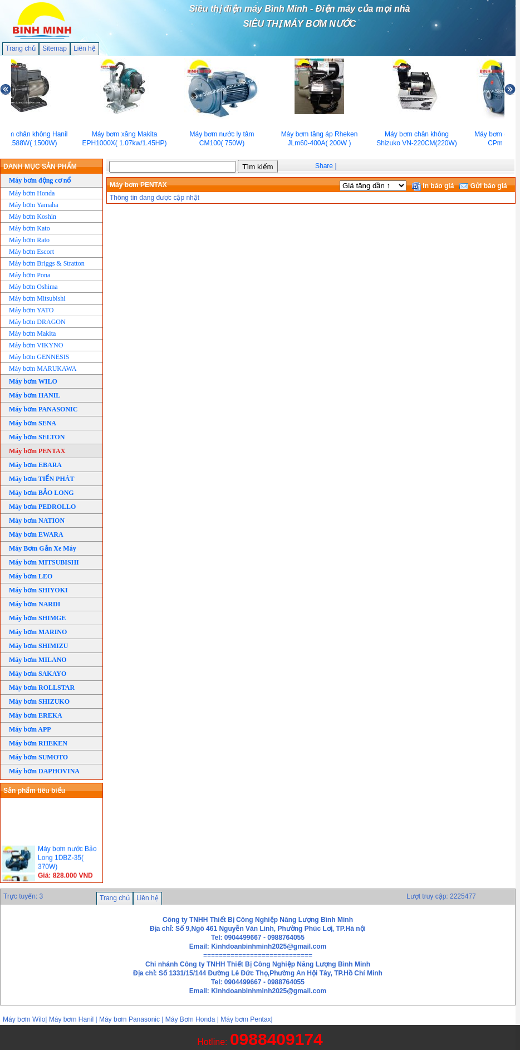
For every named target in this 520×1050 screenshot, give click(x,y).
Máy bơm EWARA (36, 534)
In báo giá (433, 186)
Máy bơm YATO (31, 310)
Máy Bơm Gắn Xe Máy (42, 548)
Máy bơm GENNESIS (39, 357)
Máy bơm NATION (37, 520)
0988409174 (276, 1039)
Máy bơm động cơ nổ (40, 180)
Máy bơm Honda (32, 193)
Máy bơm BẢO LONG (41, 493)
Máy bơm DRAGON (37, 322)
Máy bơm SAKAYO (37, 674)
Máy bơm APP (30, 729)
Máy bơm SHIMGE (37, 618)
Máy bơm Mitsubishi (37, 298)
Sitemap (54, 48)
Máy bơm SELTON (37, 437)
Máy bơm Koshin (32, 216)
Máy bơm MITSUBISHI (44, 562)
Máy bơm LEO (30, 576)
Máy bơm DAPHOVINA (44, 771)
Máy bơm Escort (31, 252)
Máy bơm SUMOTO (38, 757)
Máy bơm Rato (29, 240)
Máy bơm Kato (29, 228)
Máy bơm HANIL (34, 395)
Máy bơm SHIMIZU (38, 646)
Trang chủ (21, 48)
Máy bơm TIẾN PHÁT (41, 479)
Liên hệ (84, 48)
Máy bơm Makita (32, 333)
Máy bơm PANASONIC (43, 409)
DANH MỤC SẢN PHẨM (40, 166)
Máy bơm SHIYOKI (38, 590)
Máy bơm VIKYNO (36, 345)
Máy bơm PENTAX (37, 451)
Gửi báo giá (483, 186)
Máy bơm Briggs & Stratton (47, 263)
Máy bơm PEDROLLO (42, 507)
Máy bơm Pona (29, 275)
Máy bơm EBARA (35, 465)
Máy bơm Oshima (33, 287)
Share (324, 166)
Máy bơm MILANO (38, 660)
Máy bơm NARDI (34, 604)
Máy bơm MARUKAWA (42, 368)
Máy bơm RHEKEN (38, 743)
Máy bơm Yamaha (33, 205)
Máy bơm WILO (33, 381)
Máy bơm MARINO (38, 632)
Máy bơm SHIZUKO (39, 701)
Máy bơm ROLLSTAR (42, 687)
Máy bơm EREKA (35, 715)
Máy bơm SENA (32, 423)
